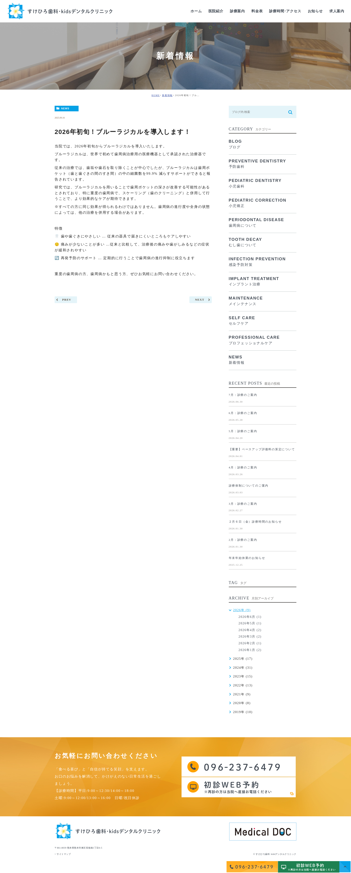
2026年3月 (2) (250, 636)
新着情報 (167, 95)
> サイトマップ (63, 854)
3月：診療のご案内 (243, 503)
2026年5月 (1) (250, 623)
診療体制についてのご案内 (249, 485)
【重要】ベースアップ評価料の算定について (262, 449)
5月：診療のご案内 (243, 431)
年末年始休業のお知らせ (247, 558)
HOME (156, 95)
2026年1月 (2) (250, 650)
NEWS (65, 108)
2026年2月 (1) (250, 643)
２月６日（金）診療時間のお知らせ (255, 521)
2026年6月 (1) (250, 617)
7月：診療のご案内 (243, 395)
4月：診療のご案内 (243, 467)
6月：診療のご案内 (243, 413)
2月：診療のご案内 (243, 539)
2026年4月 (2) (250, 630)
